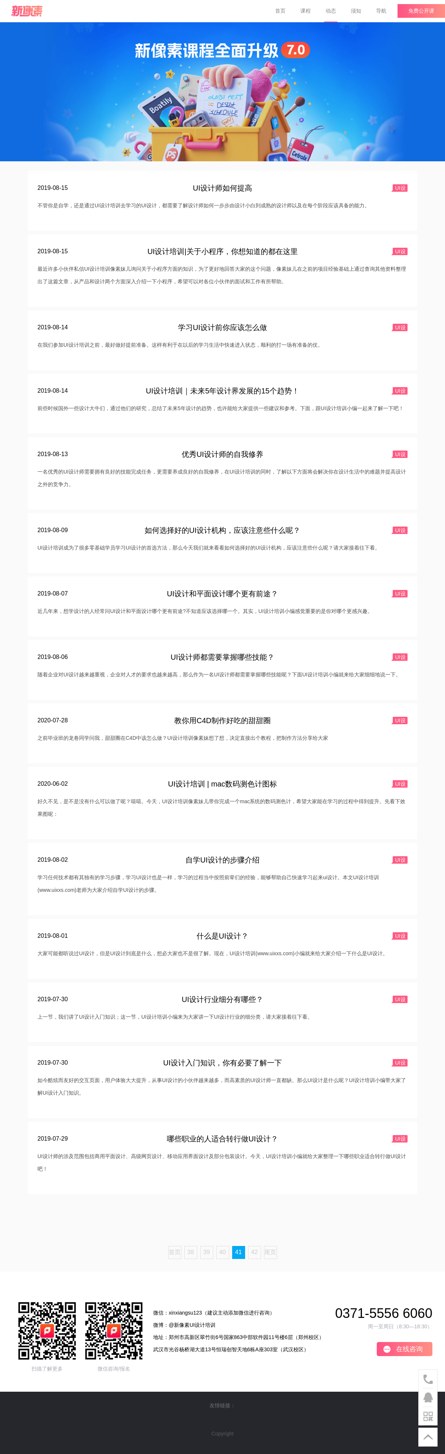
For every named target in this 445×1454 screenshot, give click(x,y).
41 (238, 1252)
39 (206, 1252)
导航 (381, 11)
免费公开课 (421, 11)
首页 (280, 11)
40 (222, 1252)
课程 (305, 11)
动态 (331, 11)
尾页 (270, 1252)
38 (190, 1252)
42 (254, 1252)
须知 (356, 11)
